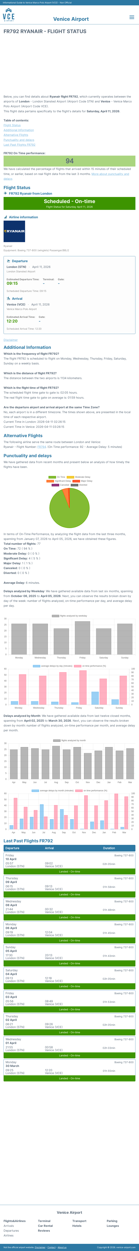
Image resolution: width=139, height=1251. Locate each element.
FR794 (41, 447)
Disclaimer (40, 1247)
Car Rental (45, 1226)
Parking (112, 1221)
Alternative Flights (16, 135)
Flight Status (12, 125)
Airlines (8, 1235)
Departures (11, 1230)
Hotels (77, 1226)
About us (62, 1247)
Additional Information (19, 130)
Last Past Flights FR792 (19, 144)
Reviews (44, 1230)
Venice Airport (71, 18)
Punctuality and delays (19, 140)
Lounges (113, 1226)
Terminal (44, 1221)
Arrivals (9, 1226)
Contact (51, 1247)
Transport (79, 1221)
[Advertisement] (69, 65)
